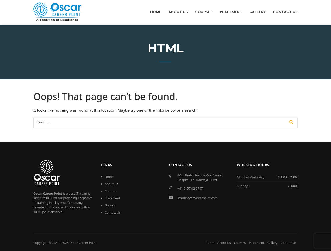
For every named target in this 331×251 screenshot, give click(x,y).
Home (155, 12)
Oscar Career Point (83, 243)
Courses (204, 12)
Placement (231, 12)
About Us (178, 12)
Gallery (257, 12)
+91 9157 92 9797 (190, 188)
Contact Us (285, 12)
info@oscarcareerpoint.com (197, 198)
